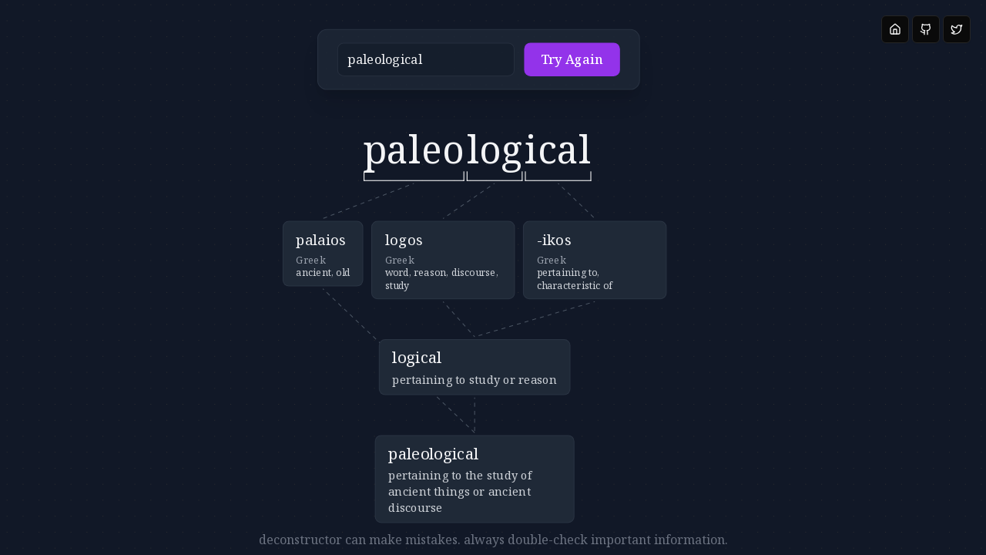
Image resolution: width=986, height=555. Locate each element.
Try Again (536, 64)
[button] (446, 64)
